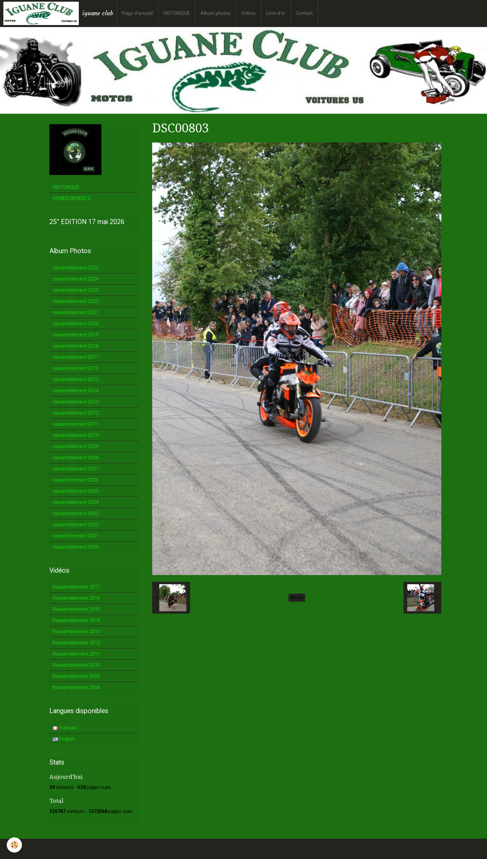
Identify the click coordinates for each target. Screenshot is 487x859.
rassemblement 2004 (76, 502)
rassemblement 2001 (76, 535)
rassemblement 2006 (76, 480)
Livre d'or (275, 13)
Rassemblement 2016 (76, 598)
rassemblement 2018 (76, 346)
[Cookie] (14, 845)
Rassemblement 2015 (76, 609)
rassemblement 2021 (76, 312)
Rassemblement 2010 (76, 665)
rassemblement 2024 (76, 279)
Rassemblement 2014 (76, 620)
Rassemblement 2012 (76, 642)
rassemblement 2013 (76, 401)
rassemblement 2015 (76, 379)
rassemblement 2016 (76, 368)
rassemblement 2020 (76, 323)
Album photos (216, 13)
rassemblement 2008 (76, 457)
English (63, 739)
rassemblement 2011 (76, 424)
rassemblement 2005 (76, 491)
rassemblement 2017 (76, 357)
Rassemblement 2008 (76, 687)
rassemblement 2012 (76, 413)
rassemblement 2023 (76, 290)
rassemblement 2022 (76, 301)
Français (65, 727)
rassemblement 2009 (76, 446)
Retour (297, 597)
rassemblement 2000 (76, 547)
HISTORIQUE (176, 13)
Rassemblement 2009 (76, 676)
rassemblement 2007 (76, 468)
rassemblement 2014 (76, 390)
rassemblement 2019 (76, 334)
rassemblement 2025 (76, 267)
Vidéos (248, 13)
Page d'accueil (137, 13)
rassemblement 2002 (76, 524)
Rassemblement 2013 (76, 631)
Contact (304, 13)
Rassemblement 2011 (76, 654)
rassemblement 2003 (76, 513)
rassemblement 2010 (76, 435)
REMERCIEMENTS (72, 198)
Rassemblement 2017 (76, 587)
